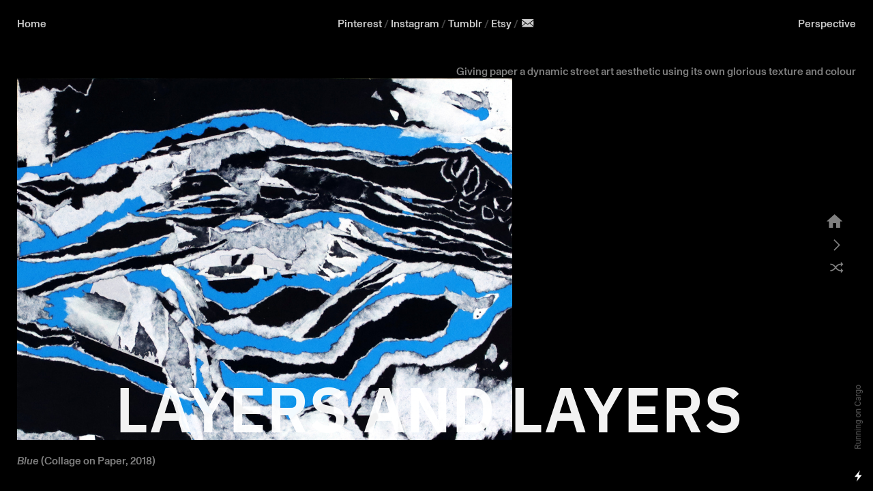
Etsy (502, 23)
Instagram (415, 23)
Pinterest (360, 23)
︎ (837, 245)
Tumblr (465, 23)
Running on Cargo (858, 417)
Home (31, 23)
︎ (527, 23)
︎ (834, 222)
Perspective (827, 23)
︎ (837, 269)
